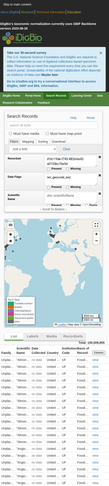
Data (100, 95)
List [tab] (14, 336)
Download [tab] (58, 141)
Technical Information (50, 12)
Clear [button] (66, 149)
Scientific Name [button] (23, 351)
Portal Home (33, 95)
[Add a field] (33, 149)
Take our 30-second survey (26, 52)
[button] (99, 157)
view (95, 360)
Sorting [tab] (43, 141)
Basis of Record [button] (83, 351)
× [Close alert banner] (101, 52)
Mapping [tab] (28, 141)
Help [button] (73, 118)
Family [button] (6, 353)
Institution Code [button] (69, 351)
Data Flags (14, 176)
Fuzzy (91, 205)
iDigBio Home (11, 95)
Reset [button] (91, 118)
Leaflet (60, 324)
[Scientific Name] (70, 198)
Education (74, 12)
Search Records (56, 95)
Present (54, 169)
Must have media (24, 133)
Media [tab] (51, 336)
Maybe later (49, 75)
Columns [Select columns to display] (98, 352)
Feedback (44, 102)
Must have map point (64, 133)
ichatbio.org (24, 81)
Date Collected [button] (39, 351)
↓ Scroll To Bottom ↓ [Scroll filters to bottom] (53, 209)
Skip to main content (17, 4)
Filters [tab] (14, 141)
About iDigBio (9, 12)
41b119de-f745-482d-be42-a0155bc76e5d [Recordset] (70, 161)
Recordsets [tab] (73, 336)
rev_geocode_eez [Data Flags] (70, 179)
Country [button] (53, 353)
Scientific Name (14, 197)
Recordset (14, 158)
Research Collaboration (17, 102)
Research (27, 12)
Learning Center (82, 95)
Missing (73, 169)
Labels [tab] (33, 336)
